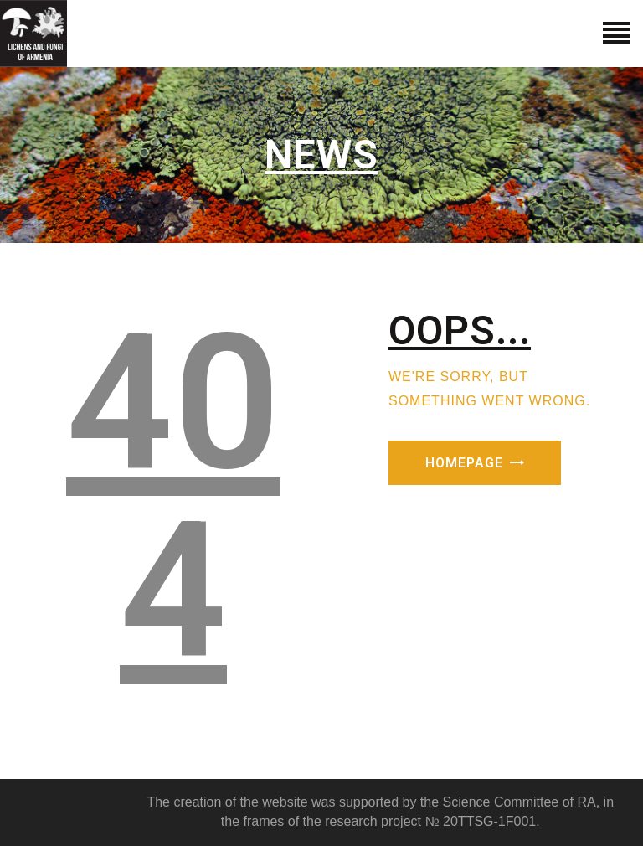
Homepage (464, 463)
